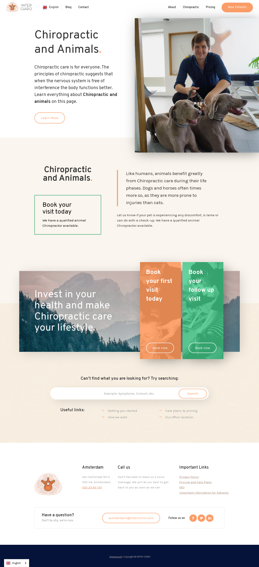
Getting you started (122, 411)
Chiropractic (191, 7)
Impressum (115, 556)
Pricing (210, 7)
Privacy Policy (189, 477)
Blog (68, 7)
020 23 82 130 (92, 487)
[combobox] (16, 563)
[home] (19, 8)
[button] (51, 7)
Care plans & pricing (181, 411)
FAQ (182, 487)
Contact (83, 7)
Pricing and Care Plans (195, 482)
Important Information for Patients (204, 492)
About (172, 7)
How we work (117, 417)
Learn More (49, 118)
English (13, 563)
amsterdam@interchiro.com (131, 518)
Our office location (179, 417)
